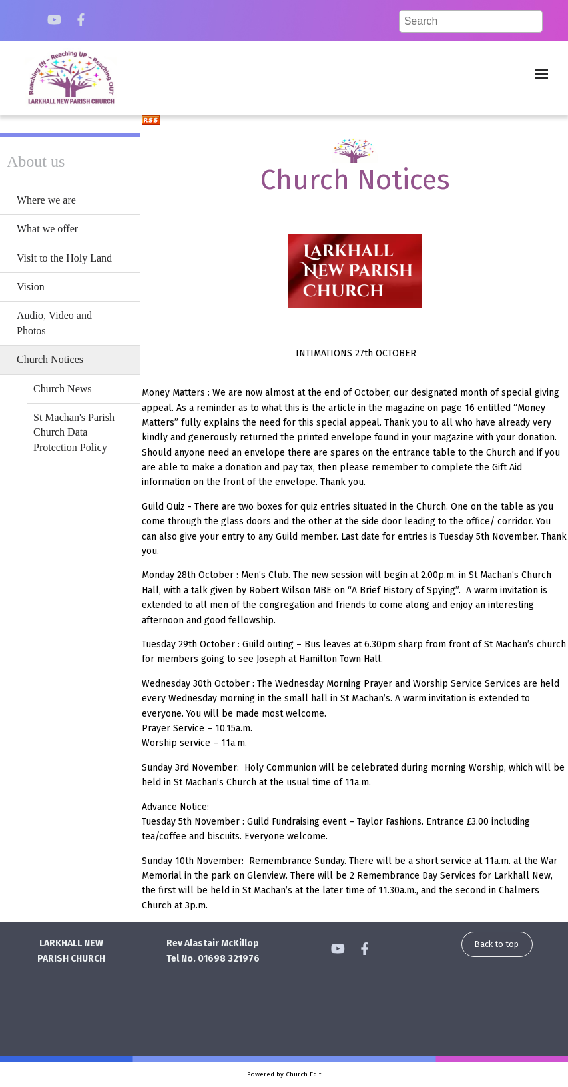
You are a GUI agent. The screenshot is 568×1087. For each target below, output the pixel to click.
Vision (31, 286)
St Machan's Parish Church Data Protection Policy (74, 432)
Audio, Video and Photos (54, 323)
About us (36, 161)
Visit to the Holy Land (64, 258)
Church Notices (50, 359)
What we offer (47, 228)
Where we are (46, 200)
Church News (62, 388)
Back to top (497, 944)
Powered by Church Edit (284, 1074)
